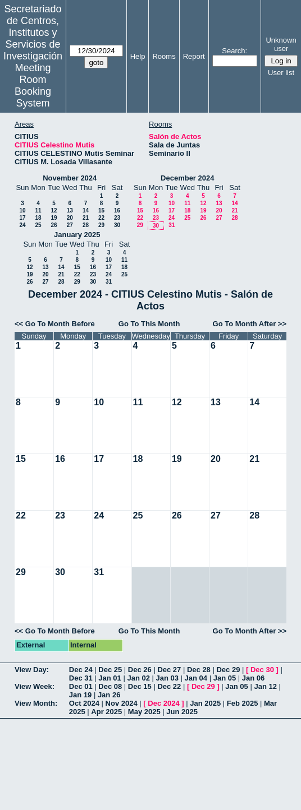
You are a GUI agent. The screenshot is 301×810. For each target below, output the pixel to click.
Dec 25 (110, 669)
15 (101, 210)
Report (194, 56)
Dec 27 (169, 669)
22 (101, 218)
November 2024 (70, 178)
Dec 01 (81, 686)
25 (38, 225)
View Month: (36, 703)
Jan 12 (265, 686)
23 (117, 218)
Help (137, 56)
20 (70, 218)
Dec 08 (110, 686)
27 (70, 225)
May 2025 (144, 711)
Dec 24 (81, 669)
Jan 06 (253, 678)
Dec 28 (199, 669)
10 (22, 210)
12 (54, 210)
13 (70, 210)
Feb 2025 (242, 703)
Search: (234, 51)
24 (22, 225)
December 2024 (187, 178)
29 (101, 225)
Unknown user (281, 44)
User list (281, 72)
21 (86, 218)
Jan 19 (80, 695)
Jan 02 (138, 678)
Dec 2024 (163, 703)
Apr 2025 (106, 711)
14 (86, 210)
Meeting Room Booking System (33, 85)
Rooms (163, 56)
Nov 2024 (122, 703)
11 (38, 210)
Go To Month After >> (249, 324)
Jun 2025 (182, 711)
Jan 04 (196, 678)
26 (54, 225)
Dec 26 (140, 669)
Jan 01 (109, 678)
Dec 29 (228, 669)
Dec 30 (262, 669)
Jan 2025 (205, 703)
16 (117, 210)
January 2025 (77, 234)
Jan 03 (167, 678)
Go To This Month (149, 324)
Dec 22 (169, 686)
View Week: (34, 686)
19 (54, 218)
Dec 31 (81, 678)
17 (22, 218)
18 (38, 218)
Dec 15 (140, 686)
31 (171, 225)
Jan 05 (224, 678)
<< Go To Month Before (55, 324)
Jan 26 (109, 695)
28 (86, 225)
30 (117, 225)
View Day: (32, 669)
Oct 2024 (84, 703)
